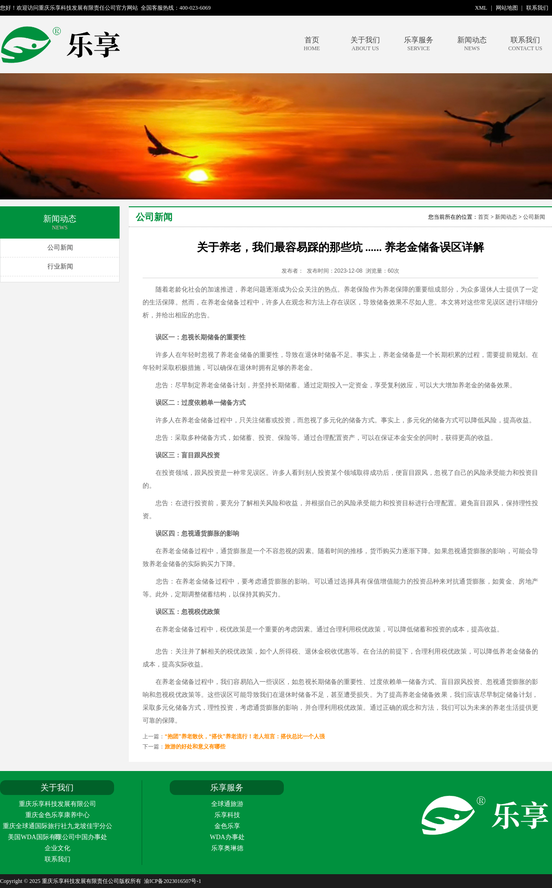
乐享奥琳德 (227, 848)
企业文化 (57, 848)
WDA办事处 (227, 837)
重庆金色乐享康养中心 (57, 815)
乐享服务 (418, 44)
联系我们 (537, 8)
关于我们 (365, 44)
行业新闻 (60, 266)
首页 (312, 44)
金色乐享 (227, 826)
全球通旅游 (227, 803)
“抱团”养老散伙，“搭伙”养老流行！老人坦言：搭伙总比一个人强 (245, 736)
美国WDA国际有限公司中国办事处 (57, 837)
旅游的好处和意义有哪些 (195, 746)
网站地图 (507, 8)
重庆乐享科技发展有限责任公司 (102, 44)
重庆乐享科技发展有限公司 (57, 803)
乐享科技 (227, 815)
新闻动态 (472, 44)
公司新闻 (60, 247)
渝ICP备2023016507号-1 (172, 881)
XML (481, 8)
